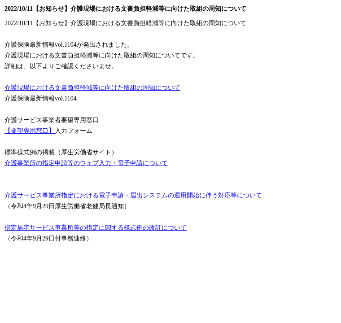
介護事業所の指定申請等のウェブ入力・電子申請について (86, 163)
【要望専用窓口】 (29, 130)
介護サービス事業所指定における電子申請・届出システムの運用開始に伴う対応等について (133, 195)
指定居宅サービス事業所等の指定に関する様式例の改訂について (95, 227)
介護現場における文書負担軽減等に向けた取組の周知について (92, 87)
